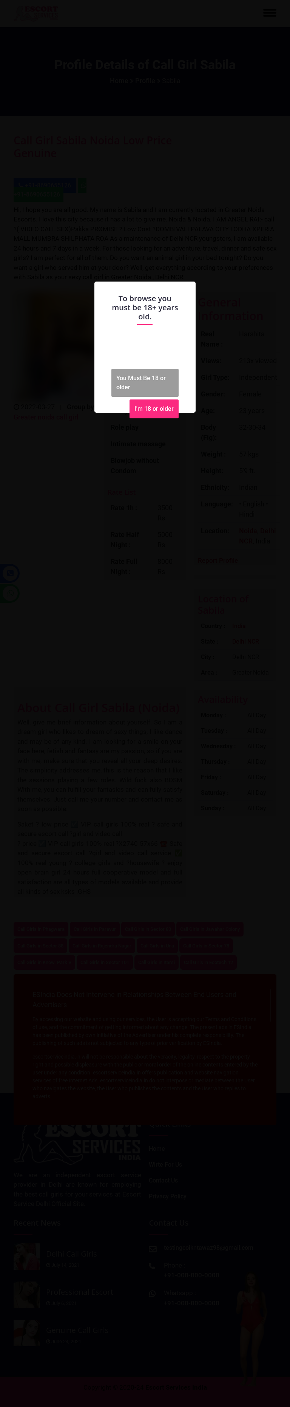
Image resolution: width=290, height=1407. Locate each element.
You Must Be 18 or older (141, 383)
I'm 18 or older (154, 408)
